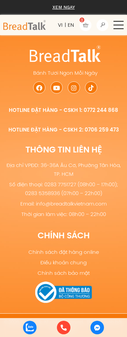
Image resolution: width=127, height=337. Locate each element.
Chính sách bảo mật (64, 272)
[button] (118, 25)
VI (60, 24)
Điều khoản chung (63, 262)
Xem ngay (63, 7)
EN (71, 24)
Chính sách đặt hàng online (63, 252)
